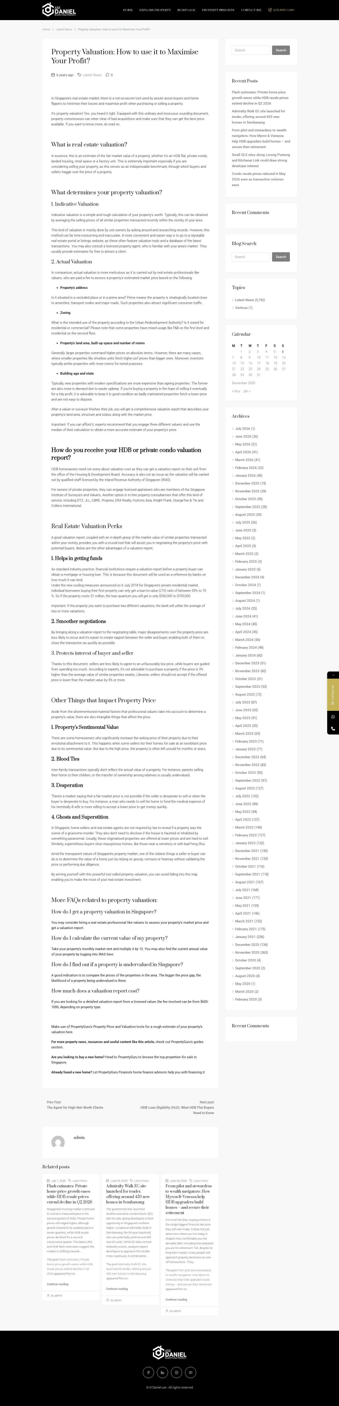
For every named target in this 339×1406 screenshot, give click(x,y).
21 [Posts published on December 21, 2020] (234, 369)
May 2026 (242, 444)
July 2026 (242, 429)
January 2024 (245, 655)
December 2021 (247, 851)
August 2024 (245, 601)
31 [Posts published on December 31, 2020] (258, 375)
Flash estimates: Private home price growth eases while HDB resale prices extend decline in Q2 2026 (260, 97)
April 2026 (243, 452)
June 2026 (243, 436)
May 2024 (242, 624)
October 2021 (245, 867)
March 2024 (244, 640)
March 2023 (244, 734)
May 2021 (242, 906)
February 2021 (246, 929)
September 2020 (247, 968)
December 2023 (247, 663)
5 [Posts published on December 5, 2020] (274, 352)
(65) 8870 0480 (281, 10)
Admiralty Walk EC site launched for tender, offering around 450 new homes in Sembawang (128, 1269)
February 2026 (246, 468)
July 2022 (242, 796)
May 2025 (242, 538)
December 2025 (247, 483)
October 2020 (245, 960)
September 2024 (247, 593)
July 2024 (242, 608)
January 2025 (245, 569)
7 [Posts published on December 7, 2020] (233, 357)
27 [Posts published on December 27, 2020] (283, 369)
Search (281, 50)
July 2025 (242, 522)
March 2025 (244, 554)
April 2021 (243, 913)
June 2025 (243, 530)
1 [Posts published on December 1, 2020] (241, 352)
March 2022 (244, 827)
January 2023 (245, 749)
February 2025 (246, 562)
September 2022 (247, 781)
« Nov (236, 391)
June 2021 (243, 898)
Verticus (241, 308)
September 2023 (247, 687)
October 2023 (245, 679)
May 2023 (242, 718)
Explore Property (155, 10)
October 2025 (245, 499)
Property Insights (218, 10)
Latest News (64, 29)
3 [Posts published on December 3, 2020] (258, 352)
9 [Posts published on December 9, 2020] (249, 357)
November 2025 (247, 491)
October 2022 (245, 773)
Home (128, 10)
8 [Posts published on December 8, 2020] (241, 357)
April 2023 (243, 726)
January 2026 (245, 476)
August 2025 (245, 515)
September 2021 (247, 874)
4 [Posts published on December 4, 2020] (266, 352)
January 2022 (245, 843)
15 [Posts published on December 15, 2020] (242, 363)
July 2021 (242, 890)
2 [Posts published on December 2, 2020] (249, 352)
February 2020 (246, 999)
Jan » (247, 391)
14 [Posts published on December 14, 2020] (234, 363)
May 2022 (242, 812)
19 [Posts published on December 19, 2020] (275, 363)
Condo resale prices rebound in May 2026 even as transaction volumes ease (258, 179)
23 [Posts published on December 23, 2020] (250, 369)
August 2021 (245, 882)
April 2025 (243, 546)
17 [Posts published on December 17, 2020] (258, 363)
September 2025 (247, 507)
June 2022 (243, 804)
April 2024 (243, 632)
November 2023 (247, 671)
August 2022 (245, 788)
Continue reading (57, 1284)
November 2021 (247, 859)
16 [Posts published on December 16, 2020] (250, 363)
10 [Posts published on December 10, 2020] (258, 357)
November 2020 (247, 953)
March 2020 (244, 992)
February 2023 (246, 741)
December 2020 (247, 945)
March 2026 (244, 460)
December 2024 (247, 577)
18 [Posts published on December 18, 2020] (267, 363)
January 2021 (245, 937)
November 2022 (247, 765)
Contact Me (251, 10)
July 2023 (242, 702)
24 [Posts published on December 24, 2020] (258, 369)
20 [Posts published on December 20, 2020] (283, 363)
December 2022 (247, 757)
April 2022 (243, 820)
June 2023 (243, 710)
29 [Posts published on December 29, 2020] (242, 375)
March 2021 (244, 921)
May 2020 (242, 984)
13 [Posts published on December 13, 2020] (283, 357)
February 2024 (246, 648)
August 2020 (245, 976)
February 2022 (246, 835)
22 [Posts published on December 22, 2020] (242, 369)
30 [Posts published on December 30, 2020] (250, 375)
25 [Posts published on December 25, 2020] (267, 369)
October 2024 (245, 585)
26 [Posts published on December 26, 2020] (275, 369)
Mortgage (186, 10)
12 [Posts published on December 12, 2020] (275, 357)
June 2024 (243, 616)
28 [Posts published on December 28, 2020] (234, 375)
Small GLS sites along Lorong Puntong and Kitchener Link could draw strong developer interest (261, 160)
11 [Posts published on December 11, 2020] (267, 357)
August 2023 (245, 695)
